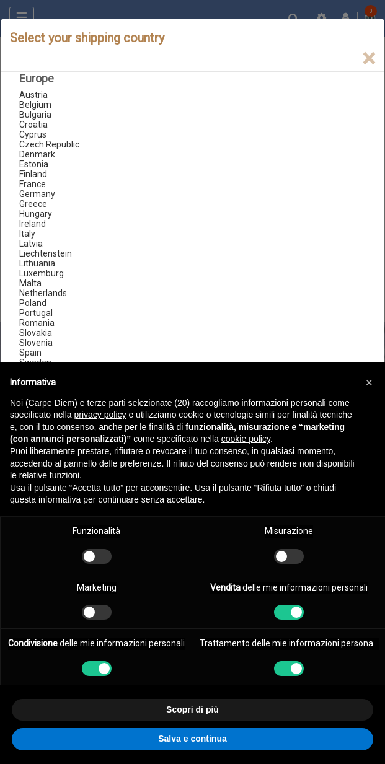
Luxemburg (41, 273)
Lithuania (37, 263)
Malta (30, 283)
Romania (37, 323)
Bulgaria (35, 115)
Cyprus (32, 134)
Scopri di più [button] (192, 709)
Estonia (33, 164)
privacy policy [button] (100, 414)
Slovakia (35, 333)
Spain (30, 353)
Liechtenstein (45, 253)
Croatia (33, 125)
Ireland (32, 224)
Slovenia (36, 343)
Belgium (35, 105)
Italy (27, 234)
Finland (33, 174)
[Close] (368, 58)
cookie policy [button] (245, 439)
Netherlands (43, 293)
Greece (33, 204)
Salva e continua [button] (192, 739)
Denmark (37, 154)
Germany (37, 194)
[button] (369, 382)
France (32, 184)
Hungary (35, 214)
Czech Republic (49, 144)
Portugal (36, 313)
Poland (32, 303)
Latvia (31, 243)
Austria (33, 95)
